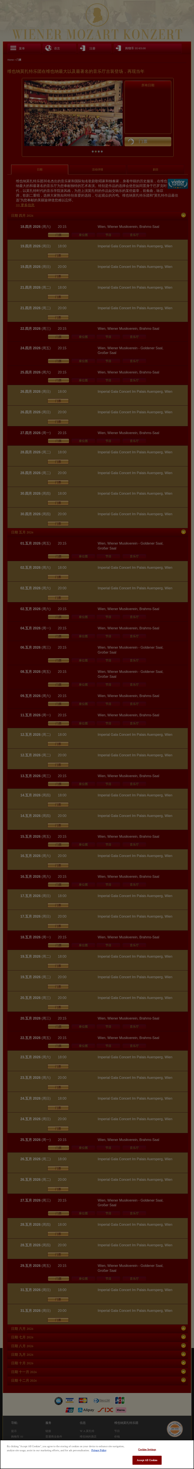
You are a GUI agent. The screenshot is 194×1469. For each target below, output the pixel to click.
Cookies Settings (147, 1449)
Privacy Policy (98, 1450)
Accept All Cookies (147, 1460)
